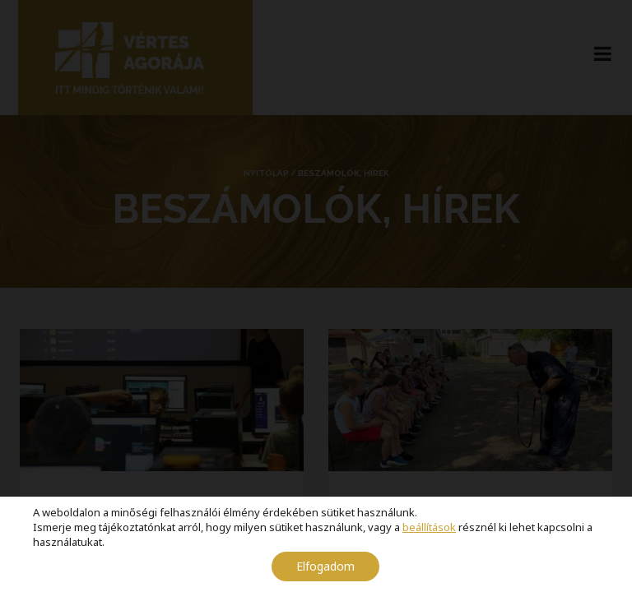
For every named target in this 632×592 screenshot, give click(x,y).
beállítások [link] (429, 527)
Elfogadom (325, 566)
